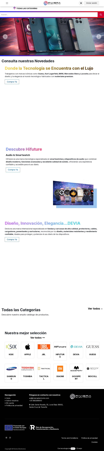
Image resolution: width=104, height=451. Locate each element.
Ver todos (94, 308)
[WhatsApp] (10, 437)
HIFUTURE (60, 355)
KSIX (11, 354)
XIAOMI (60, 376)
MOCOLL (92, 376)
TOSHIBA (27, 376)
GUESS (92, 354)
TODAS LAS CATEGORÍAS (26, 8)
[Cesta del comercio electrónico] (81, 3)
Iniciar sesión (91, 3)
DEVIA (76, 354)
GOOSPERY (76, 377)
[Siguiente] (99, 36)
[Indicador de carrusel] (41, 51)
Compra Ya (12, 82)
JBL (43, 354)
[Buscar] (101, 14)
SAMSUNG (11, 377)
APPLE (27, 354)
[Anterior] (5, 36)
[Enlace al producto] (11, 347)
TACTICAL (43, 377)
